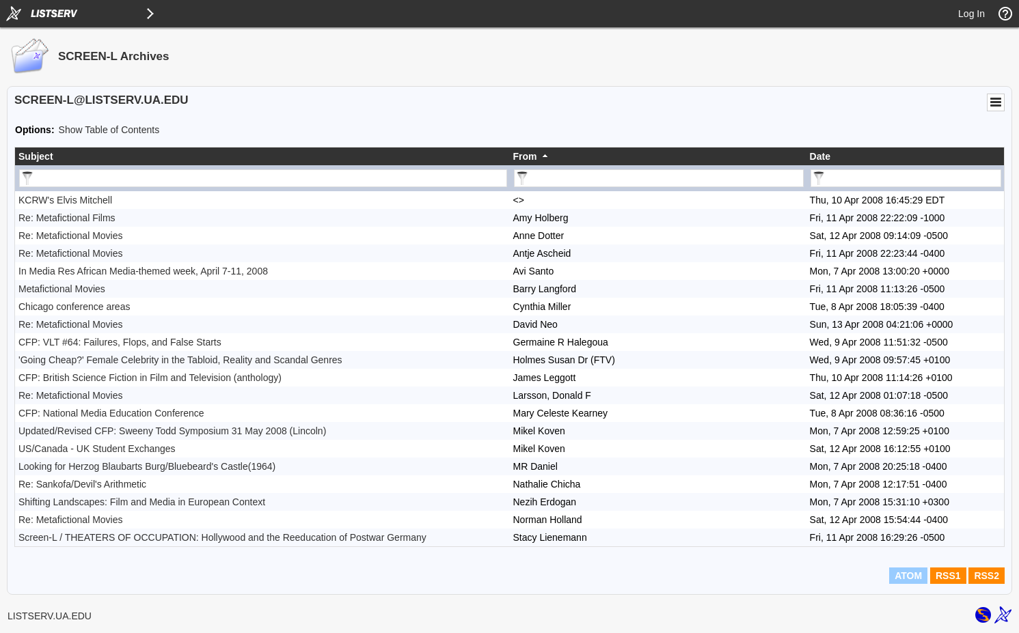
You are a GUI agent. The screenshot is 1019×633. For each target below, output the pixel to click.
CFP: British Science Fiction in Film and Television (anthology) (150, 377)
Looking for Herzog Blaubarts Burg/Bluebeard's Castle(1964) (146, 466)
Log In (971, 13)
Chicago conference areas (74, 306)
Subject (35, 156)
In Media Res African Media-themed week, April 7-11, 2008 (143, 271)
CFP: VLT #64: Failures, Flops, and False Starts (119, 342)
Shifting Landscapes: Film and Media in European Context (141, 501)
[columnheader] (262, 156)
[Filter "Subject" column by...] (263, 178)
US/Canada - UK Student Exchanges (97, 448)
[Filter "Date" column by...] (906, 178)
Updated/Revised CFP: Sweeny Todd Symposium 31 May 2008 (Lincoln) (172, 430)
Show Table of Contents (109, 129)
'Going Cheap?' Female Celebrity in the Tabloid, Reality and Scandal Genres (180, 359)
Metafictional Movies (61, 288)
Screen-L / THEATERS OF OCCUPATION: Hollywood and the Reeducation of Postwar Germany (222, 537)
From (525, 156)
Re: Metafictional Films (67, 217)
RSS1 (948, 575)
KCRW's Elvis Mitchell (65, 200)
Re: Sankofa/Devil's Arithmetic (82, 484)
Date (820, 156)
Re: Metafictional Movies (70, 235)
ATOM (908, 575)
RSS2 (986, 575)
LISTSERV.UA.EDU (50, 615)
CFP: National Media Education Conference (111, 413)
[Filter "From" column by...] (659, 178)
